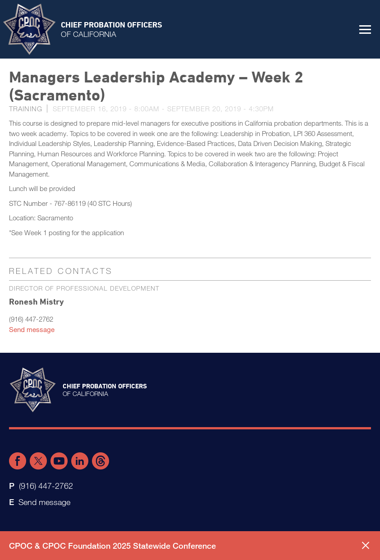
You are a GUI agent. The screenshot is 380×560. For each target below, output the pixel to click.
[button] (365, 29)
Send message (32, 329)
